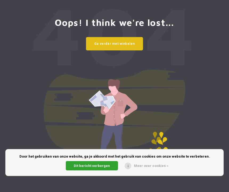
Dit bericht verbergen (92, 165)
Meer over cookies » (151, 165)
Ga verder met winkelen (114, 43)
